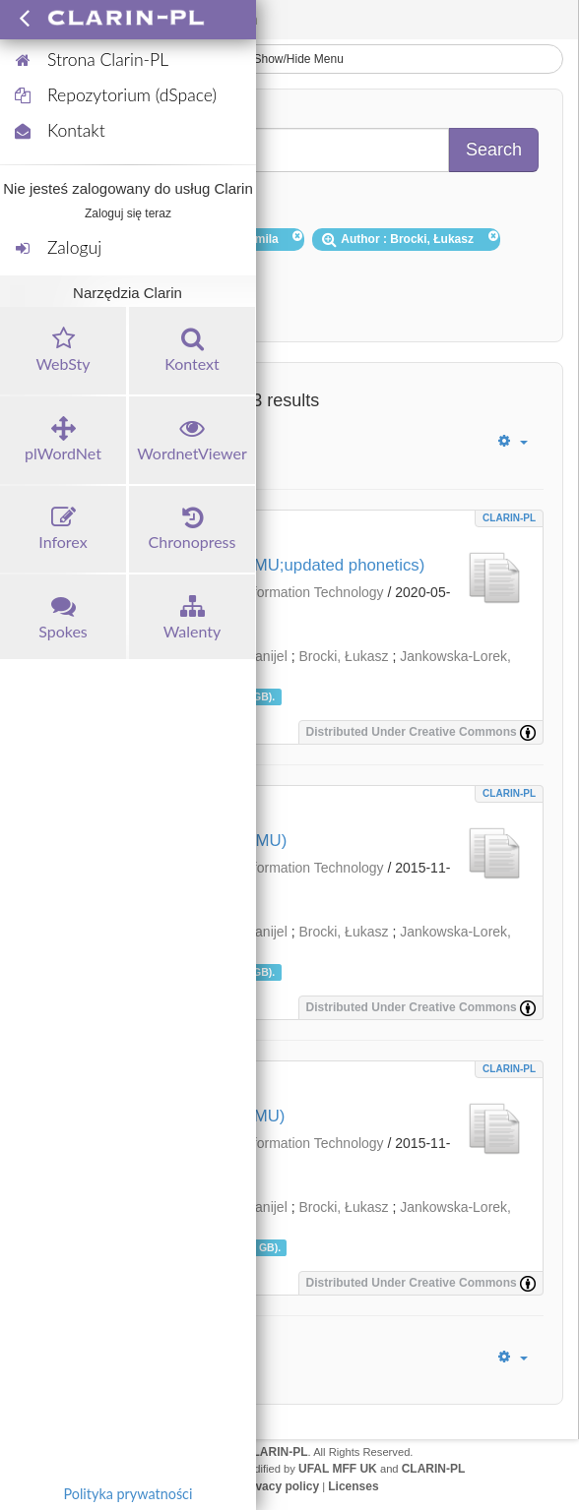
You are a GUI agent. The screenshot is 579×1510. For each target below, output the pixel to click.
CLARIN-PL (509, 518)
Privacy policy (279, 1486)
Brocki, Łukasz (343, 656)
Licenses (353, 1486)
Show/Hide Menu (289, 59)
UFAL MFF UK (337, 1469)
